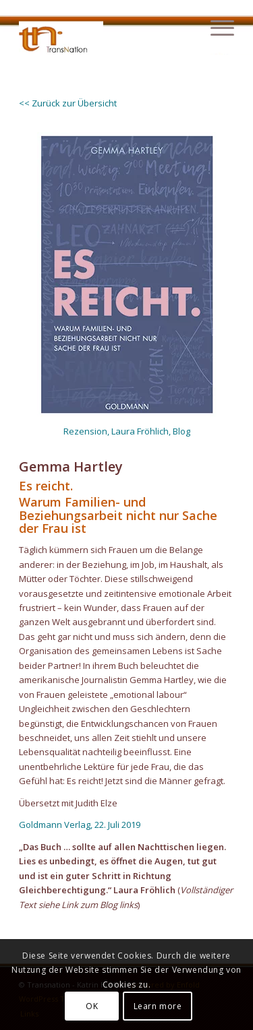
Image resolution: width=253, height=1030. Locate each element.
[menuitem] (215, 28)
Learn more (158, 1006)
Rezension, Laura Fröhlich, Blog (126, 431)
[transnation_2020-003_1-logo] (105, 28)
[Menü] (215, 28)
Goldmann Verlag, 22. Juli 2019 (79, 824)
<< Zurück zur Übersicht (68, 103)
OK (92, 1006)
